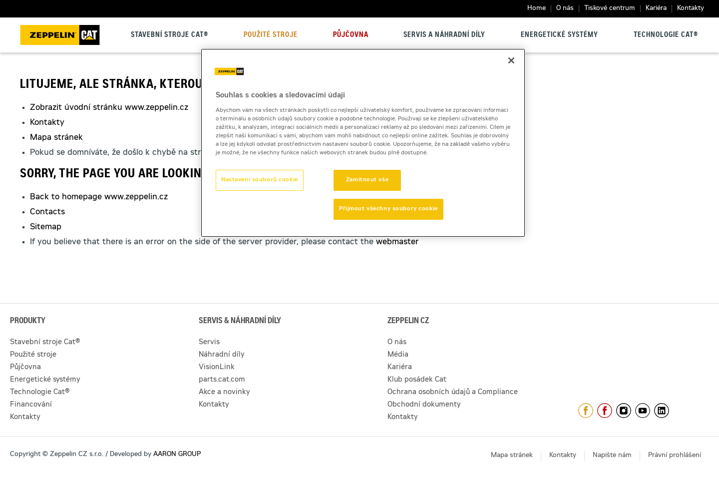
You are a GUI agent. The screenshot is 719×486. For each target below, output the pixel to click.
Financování (31, 405)
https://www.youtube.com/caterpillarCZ (642, 410)
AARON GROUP (177, 455)
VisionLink (217, 367)
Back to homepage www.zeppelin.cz (99, 197)
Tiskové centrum (609, 8)
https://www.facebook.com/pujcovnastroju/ (604, 410)
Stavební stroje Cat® (169, 35)
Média (397, 355)
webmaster (397, 242)
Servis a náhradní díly (444, 35)
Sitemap (45, 227)
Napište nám (612, 456)
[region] (363, 142)
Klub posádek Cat (416, 380)
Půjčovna (350, 35)
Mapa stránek (56, 138)
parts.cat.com (222, 380)
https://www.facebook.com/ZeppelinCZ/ (585, 410)
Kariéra (656, 8)
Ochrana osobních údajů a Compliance (452, 392)
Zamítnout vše (367, 180)
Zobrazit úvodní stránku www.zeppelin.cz (109, 108)
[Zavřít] (511, 60)
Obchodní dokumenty (424, 405)
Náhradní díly (222, 355)
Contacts (47, 212)
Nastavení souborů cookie (259, 180)
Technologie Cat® (666, 35)
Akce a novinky (224, 392)
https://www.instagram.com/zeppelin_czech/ (623, 410)
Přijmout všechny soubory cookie (388, 209)
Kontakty (690, 8)
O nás (565, 8)
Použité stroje (271, 35)
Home (536, 8)
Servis (209, 342)
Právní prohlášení (674, 456)
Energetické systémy (559, 35)
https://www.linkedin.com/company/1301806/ (661, 410)
